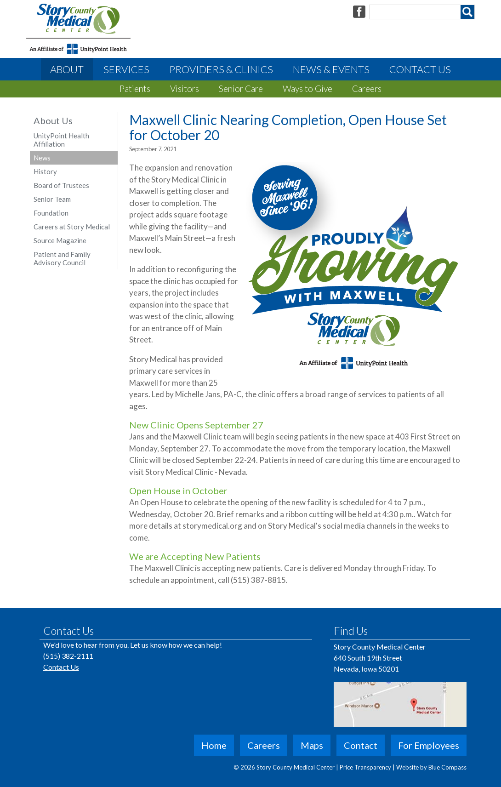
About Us (53, 120)
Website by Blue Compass (431, 767)
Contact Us (420, 69)
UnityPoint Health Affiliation (61, 139)
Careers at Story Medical (72, 226)
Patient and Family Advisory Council (62, 258)
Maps (312, 745)
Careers (366, 88)
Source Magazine (60, 240)
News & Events (331, 69)
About (67, 69)
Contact (360, 745)
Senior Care (241, 88)
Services (126, 69)
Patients (135, 88)
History (45, 171)
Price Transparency (366, 767)
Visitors (184, 88)
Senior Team (52, 199)
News (42, 158)
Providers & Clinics (221, 69)
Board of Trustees (61, 185)
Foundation (51, 213)
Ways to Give (307, 88)
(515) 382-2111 (68, 655)
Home (214, 745)
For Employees (428, 745)
